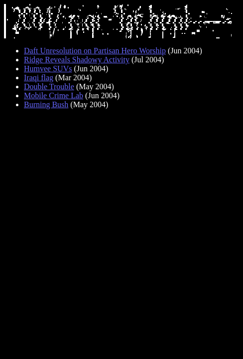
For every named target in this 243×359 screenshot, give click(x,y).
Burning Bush (46, 104)
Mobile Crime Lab (53, 95)
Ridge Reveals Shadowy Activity (76, 59)
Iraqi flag (38, 77)
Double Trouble (49, 86)
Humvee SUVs (48, 68)
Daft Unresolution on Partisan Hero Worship (95, 50)
